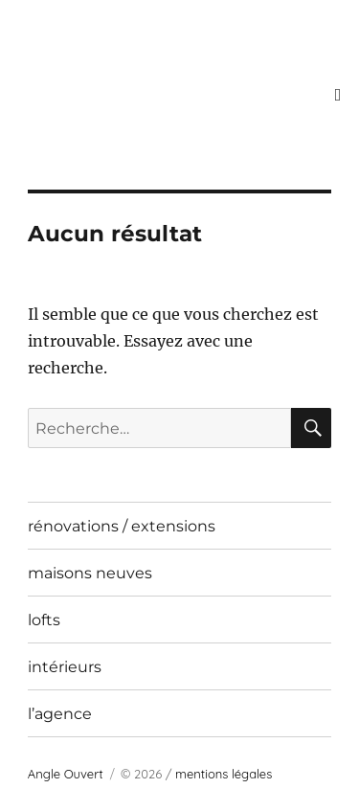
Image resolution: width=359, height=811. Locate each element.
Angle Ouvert (65, 773)
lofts (44, 620)
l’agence (60, 714)
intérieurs (64, 667)
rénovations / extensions (121, 526)
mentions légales (223, 773)
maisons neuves (90, 573)
